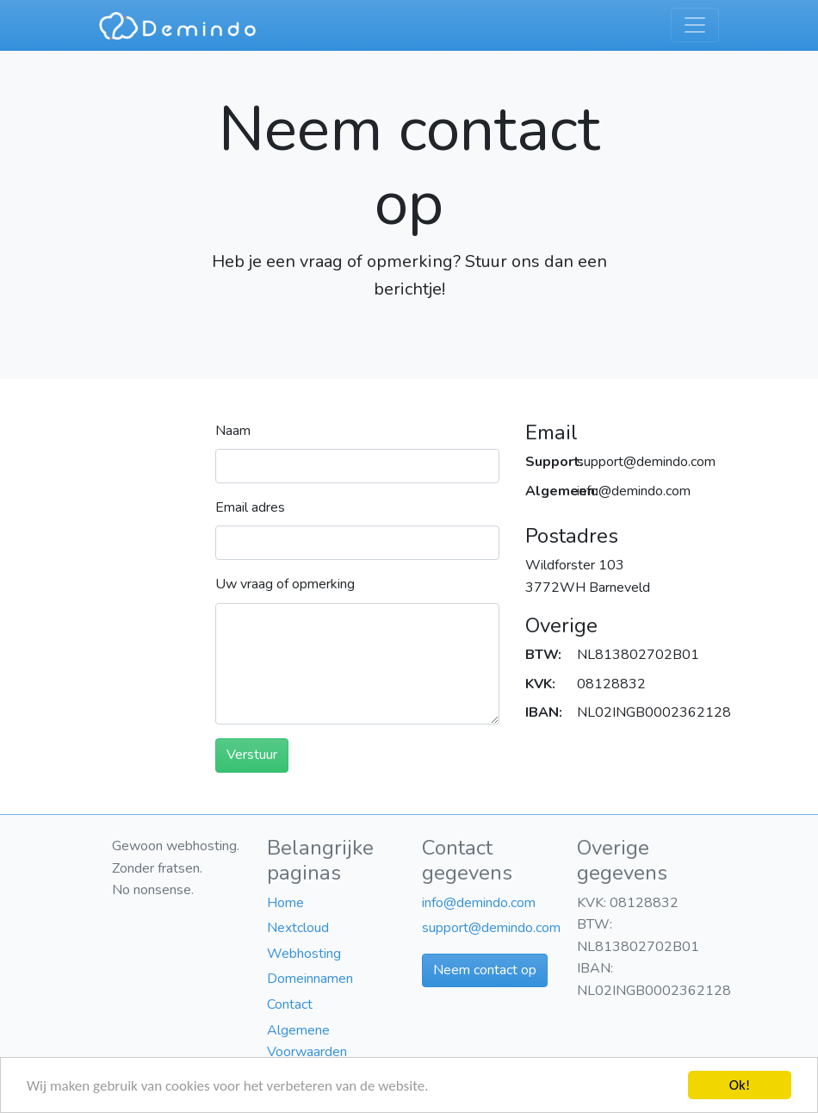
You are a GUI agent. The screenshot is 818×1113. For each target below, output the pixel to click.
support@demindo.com (491, 927)
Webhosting (304, 953)
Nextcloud (298, 927)
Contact (290, 1004)
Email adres (250, 507)
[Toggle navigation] (695, 25)
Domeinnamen (310, 978)
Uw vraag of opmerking (285, 584)
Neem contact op (484, 970)
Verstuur (251, 754)
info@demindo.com (479, 902)
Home (285, 902)
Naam (233, 430)
